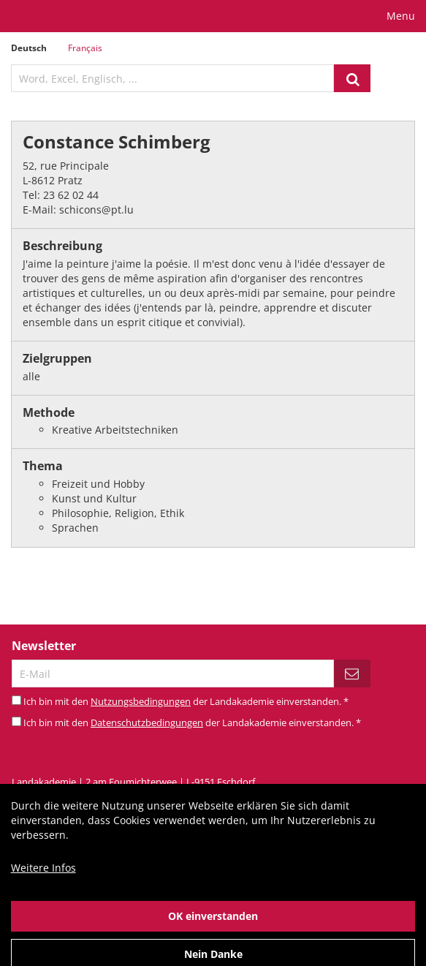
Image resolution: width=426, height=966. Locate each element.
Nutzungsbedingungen (141, 701)
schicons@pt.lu (96, 209)
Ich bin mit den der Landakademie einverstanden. (186, 701)
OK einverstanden (213, 928)
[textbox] (172, 78)
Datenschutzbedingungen (147, 722)
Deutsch (29, 48)
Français (85, 48)
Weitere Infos (43, 879)
